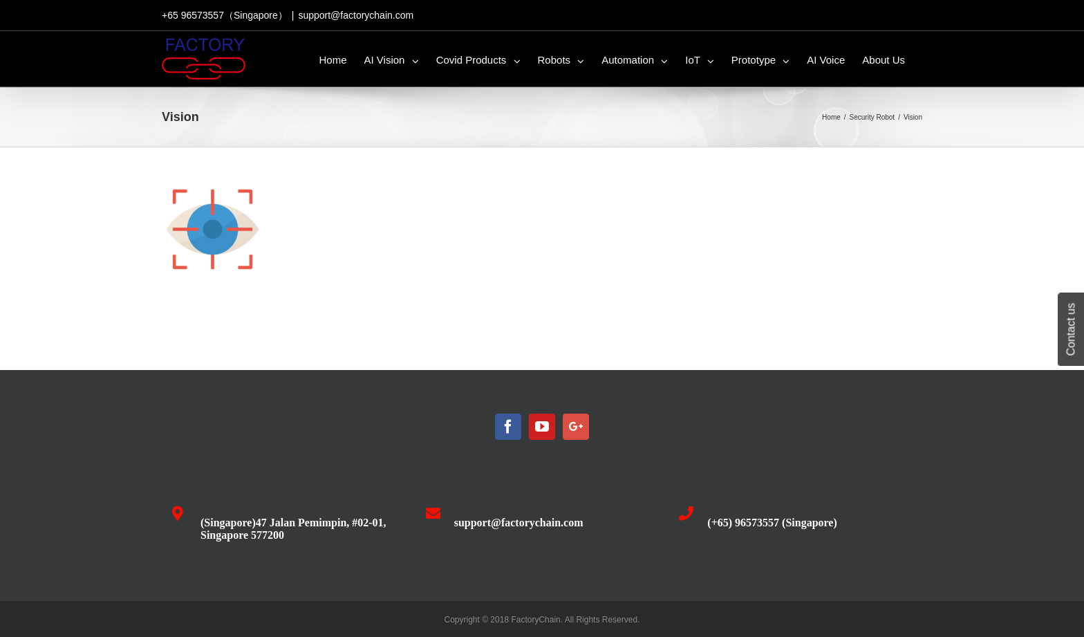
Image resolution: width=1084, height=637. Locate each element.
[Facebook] (508, 427)
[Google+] (576, 427)
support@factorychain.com (355, 15)
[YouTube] (542, 427)
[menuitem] (333, 58)
